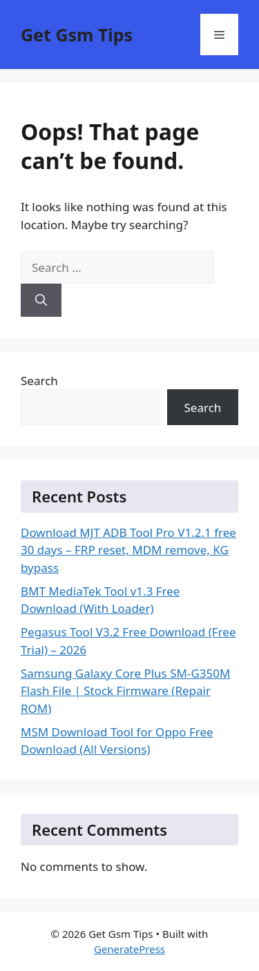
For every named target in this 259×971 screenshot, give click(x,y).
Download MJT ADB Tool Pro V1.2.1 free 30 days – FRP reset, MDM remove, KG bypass (128, 550)
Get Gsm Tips (77, 34)
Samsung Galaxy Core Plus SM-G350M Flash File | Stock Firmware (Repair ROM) (125, 690)
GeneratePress (129, 949)
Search (39, 381)
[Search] (41, 300)
